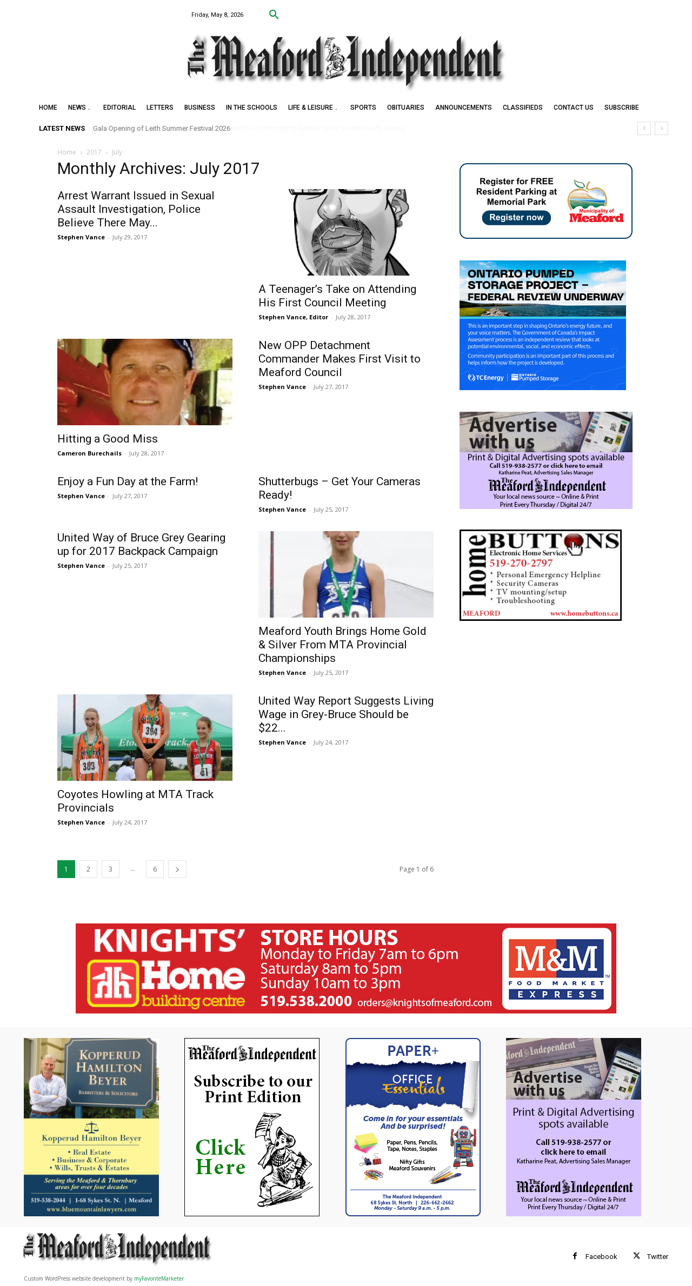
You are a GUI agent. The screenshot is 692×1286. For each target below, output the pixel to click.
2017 (94, 152)
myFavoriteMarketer (159, 1278)
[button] (274, 15)
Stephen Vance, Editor (293, 317)
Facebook (601, 1256)
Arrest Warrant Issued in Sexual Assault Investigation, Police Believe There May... (136, 209)
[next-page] (177, 869)
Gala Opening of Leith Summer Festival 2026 (161, 128)
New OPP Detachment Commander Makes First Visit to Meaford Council (339, 359)
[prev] (644, 128)
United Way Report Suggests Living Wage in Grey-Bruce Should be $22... (346, 714)
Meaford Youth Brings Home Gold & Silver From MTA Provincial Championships (342, 645)
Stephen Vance (81, 237)
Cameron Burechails (89, 453)
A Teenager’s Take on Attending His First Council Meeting (337, 296)
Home (66, 152)
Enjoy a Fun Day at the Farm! (127, 481)
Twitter (657, 1256)
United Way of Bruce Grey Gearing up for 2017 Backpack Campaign (141, 544)
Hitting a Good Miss (107, 438)
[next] (661, 128)
